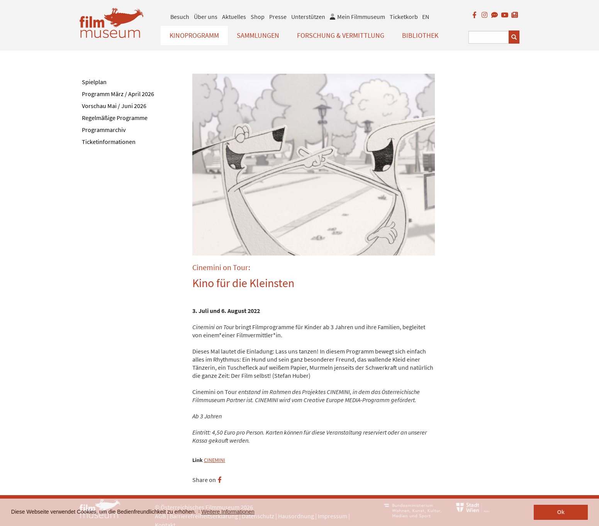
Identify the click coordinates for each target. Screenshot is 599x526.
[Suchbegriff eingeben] (488, 37)
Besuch (179, 16)
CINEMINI (214, 460)
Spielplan (94, 82)
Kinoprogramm (194, 35)
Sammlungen (258, 35)
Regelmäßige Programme (115, 118)
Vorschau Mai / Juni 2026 (114, 106)
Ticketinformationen (109, 141)
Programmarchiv (104, 130)
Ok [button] (561, 512)
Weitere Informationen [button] (227, 512)
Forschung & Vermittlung (340, 35)
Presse (278, 16)
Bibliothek (420, 35)
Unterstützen (308, 16)
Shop (258, 16)
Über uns (205, 16)
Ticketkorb (404, 16)
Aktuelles (234, 16)
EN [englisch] (425, 16)
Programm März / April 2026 (118, 94)
